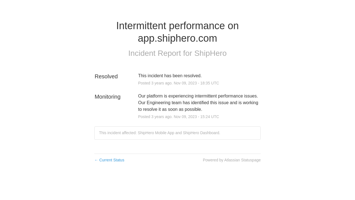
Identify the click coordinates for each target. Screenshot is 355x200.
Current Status (109, 160)
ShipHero (210, 53)
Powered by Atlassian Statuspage (232, 160)
